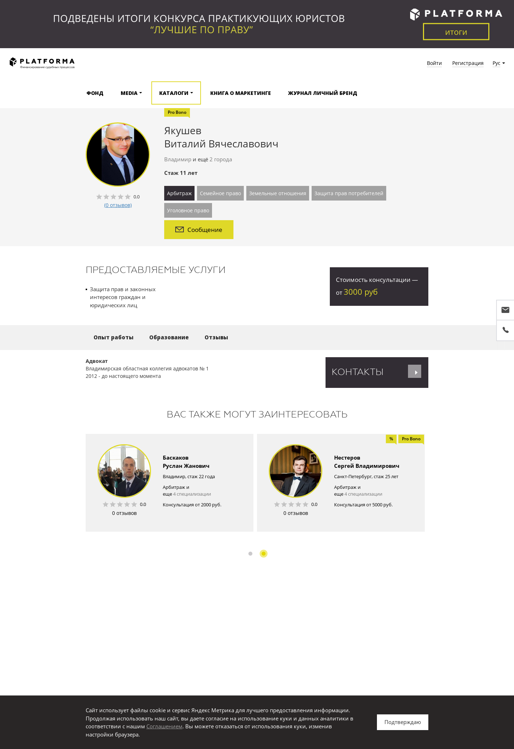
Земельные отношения (277, 193)
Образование (169, 337)
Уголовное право (188, 210)
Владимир (177, 159)
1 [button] (250, 554)
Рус (496, 63)
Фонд (95, 93)
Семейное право (220, 193)
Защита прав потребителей (348, 193)
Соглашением (164, 726)
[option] (169, 483)
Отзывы (216, 337)
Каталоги (173, 93)
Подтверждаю (402, 721)
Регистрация (468, 63)
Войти (434, 63)
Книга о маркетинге (240, 93)
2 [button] (263, 554)
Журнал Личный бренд (322, 93)
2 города (221, 159)
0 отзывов (124, 513)
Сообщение (198, 230)
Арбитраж (179, 193)
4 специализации (192, 494)
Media (129, 93)
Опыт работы (113, 337)
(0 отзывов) (118, 205)
